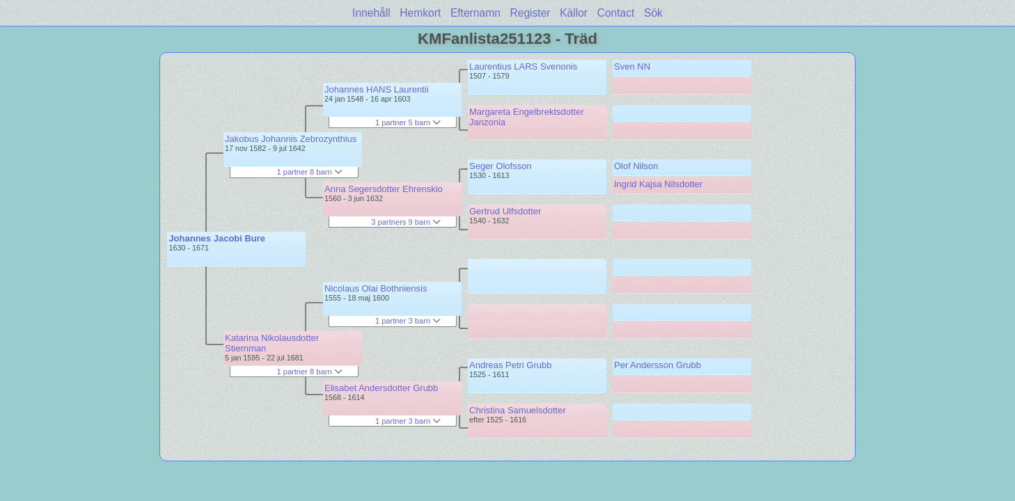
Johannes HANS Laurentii (376, 89)
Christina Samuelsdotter (517, 410)
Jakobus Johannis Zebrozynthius (290, 139)
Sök (653, 13)
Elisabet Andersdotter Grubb (381, 388)
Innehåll (371, 13)
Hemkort (420, 13)
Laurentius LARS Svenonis (523, 66)
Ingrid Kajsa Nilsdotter (658, 184)
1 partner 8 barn (309, 172)
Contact (616, 13)
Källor (574, 13)
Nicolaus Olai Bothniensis (375, 288)
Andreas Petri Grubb (510, 365)
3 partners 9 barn (406, 222)
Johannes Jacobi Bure (216, 238)
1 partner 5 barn (408, 122)
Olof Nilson (636, 166)
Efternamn (475, 13)
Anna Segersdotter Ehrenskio (383, 189)
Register (530, 13)
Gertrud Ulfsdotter (505, 211)
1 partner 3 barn (408, 321)
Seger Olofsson (500, 166)
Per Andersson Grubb (657, 365)
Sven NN (632, 66)
